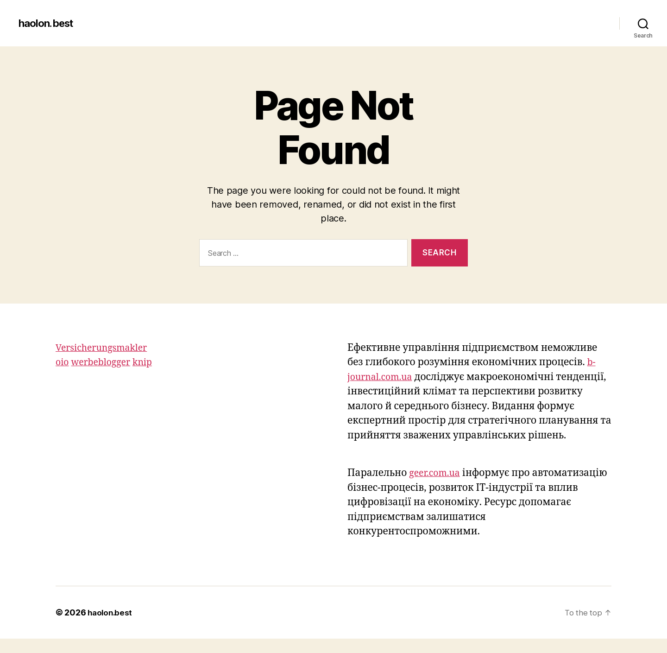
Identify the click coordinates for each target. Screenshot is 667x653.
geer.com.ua (436, 488)
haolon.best (48, 23)
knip (149, 362)
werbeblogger (104, 362)
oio (63, 362)
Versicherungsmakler (105, 348)
